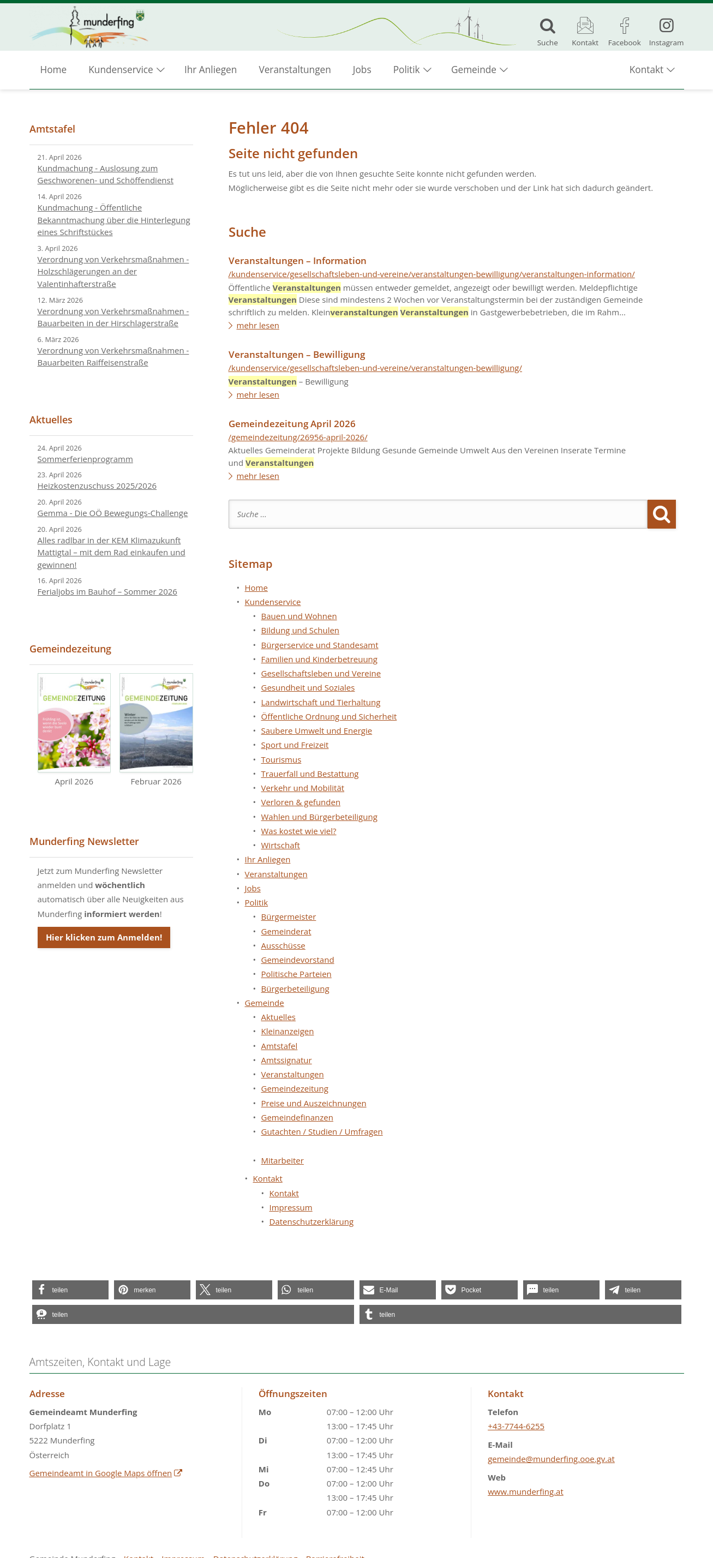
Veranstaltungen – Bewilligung (297, 354)
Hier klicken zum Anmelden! (104, 937)
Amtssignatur (286, 1059)
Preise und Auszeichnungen (314, 1103)
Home (53, 71)
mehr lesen (258, 325)
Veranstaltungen (295, 71)
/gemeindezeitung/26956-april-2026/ (298, 437)
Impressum (291, 1207)
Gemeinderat (286, 931)
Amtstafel (279, 1045)
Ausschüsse (283, 945)
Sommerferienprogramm (85, 458)
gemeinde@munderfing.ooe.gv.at (551, 1458)
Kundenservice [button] (120, 71)
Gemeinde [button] (473, 71)
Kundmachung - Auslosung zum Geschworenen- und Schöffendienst (106, 174)
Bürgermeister (288, 916)
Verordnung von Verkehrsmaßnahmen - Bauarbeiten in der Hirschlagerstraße (113, 317)
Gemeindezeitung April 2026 (292, 423)
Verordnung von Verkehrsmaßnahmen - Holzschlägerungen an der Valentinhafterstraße (113, 271)
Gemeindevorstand (297, 959)
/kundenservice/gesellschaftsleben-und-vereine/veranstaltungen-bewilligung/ (376, 367)
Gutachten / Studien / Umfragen (322, 1131)
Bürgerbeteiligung (295, 988)
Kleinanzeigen (287, 1031)
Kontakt (284, 1193)
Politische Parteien (296, 973)
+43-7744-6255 (516, 1426)
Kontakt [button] (646, 71)
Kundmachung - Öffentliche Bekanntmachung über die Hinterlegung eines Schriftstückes (114, 219)
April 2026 (74, 730)
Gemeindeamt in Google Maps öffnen (106, 1472)
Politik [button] (406, 71)
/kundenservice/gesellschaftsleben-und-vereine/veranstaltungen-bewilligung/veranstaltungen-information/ (432, 273)
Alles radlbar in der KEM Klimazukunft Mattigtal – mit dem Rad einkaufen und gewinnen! (111, 552)
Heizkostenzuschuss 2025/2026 (97, 485)
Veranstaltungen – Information (298, 260)
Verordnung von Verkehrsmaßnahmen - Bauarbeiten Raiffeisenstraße (113, 356)
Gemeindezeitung (294, 1088)
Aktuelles (278, 1016)
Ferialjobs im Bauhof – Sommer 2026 (107, 591)
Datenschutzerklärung (311, 1221)
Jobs (362, 71)
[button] (70, 1289)
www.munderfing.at (526, 1491)
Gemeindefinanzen (297, 1117)
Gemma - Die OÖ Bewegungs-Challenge (113, 512)
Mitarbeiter (282, 1160)
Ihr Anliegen (210, 71)
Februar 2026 (156, 730)
